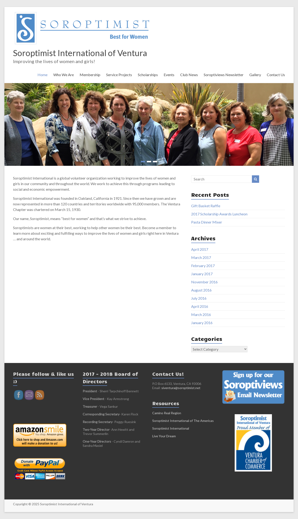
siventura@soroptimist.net (180, 388)
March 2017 (201, 257)
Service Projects (119, 74)
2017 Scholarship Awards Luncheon (219, 214)
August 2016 (201, 290)
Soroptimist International (170, 428)
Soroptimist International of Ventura (80, 53)
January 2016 (202, 322)
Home (42, 74)
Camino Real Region (166, 413)
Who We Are (63, 74)
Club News (189, 74)
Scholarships (148, 74)
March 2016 (201, 314)
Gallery (255, 74)
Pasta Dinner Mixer (206, 222)
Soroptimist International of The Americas (183, 421)
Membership (90, 74)
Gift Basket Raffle (205, 206)
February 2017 (203, 265)
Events (169, 74)
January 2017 (202, 273)
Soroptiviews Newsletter (224, 74)
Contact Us (276, 74)
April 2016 (199, 306)
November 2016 (204, 282)
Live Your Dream (164, 436)
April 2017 (199, 249)
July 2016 (199, 298)
